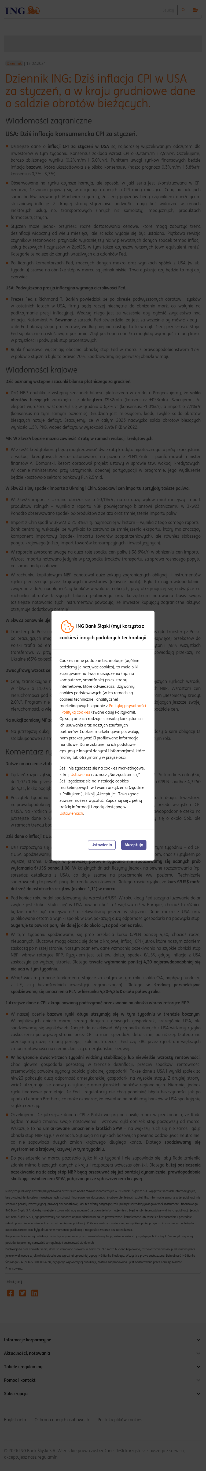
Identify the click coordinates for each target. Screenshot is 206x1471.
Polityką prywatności (127, 705)
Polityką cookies (75, 712)
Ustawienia (80, 774)
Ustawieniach (71, 813)
